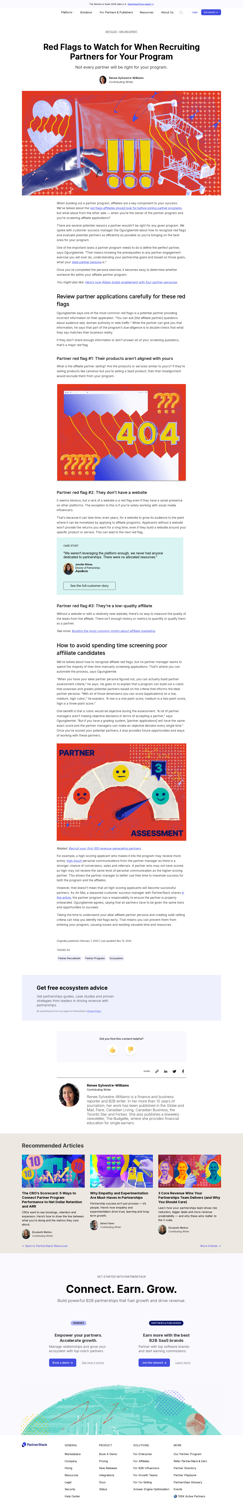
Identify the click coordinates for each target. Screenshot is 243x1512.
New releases (108, 1468)
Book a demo (108, 1454)
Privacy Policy (94, 1011)
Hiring (68, 1468)
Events (178, 1489)
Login (195, 12)
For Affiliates (141, 1461)
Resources (71, 1475)
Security (70, 1489)
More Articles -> (210, 1246)
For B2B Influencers (146, 1468)
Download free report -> (141, 4)
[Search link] (181, 12)
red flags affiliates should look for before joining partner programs (136, 208)
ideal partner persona (86, 262)
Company (71, 1461)
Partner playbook (185, 1475)
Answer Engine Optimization (151, 1489)
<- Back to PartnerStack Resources (45, 1246)
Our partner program (187, 1454)
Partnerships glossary (188, 1482)
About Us (167, 12)
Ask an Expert (128, 31)
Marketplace (73, 1454)
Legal (68, 1482)
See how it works (93, 1362)
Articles (111, 31)
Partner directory (185, 1468)
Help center (72, 1496)
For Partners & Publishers (116, 12)
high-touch (74, 861)
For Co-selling (142, 1482)
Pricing (103, 1461)
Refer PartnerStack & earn (190, 1461)
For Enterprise (142, 1454)
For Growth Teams (145, 1475)
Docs (102, 1482)
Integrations (106, 1475)
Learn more (182, 1362)
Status (103, 1489)
